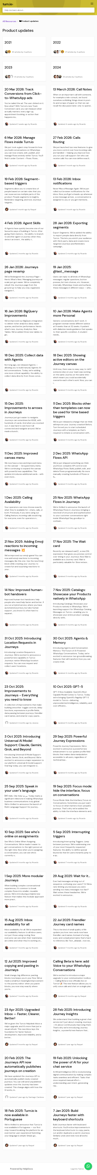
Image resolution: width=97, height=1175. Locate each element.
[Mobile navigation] (92, 4)
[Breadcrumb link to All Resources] (10, 21)
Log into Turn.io (77, 1169)
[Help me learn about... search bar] (48, 10)
